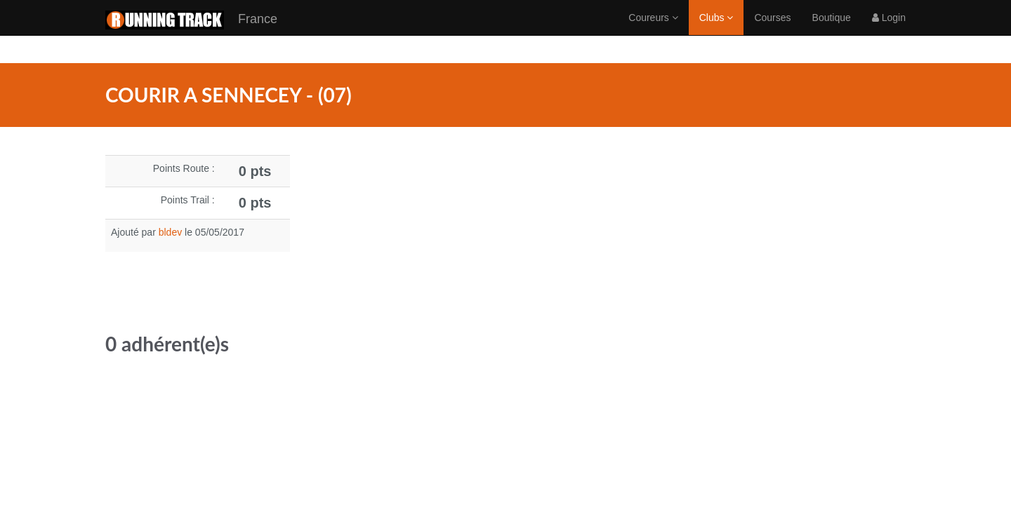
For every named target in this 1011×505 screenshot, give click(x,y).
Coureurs (653, 31)
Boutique (831, 31)
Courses (772, 31)
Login (889, 31)
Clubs (716, 31)
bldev (170, 232)
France (191, 34)
